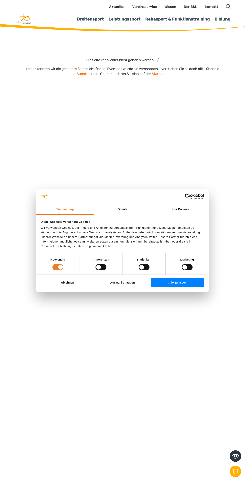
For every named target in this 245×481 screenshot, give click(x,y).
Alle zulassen (177, 282)
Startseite (159, 74)
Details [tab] (122, 209)
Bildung (222, 19)
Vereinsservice (144, 7)
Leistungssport (124, 19)
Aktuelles (117, 7)
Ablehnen (67, 282)
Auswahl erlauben (122, 282)
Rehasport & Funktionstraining (177, 19)
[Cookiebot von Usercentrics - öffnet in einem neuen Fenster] (187, 196)
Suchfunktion (87, 74)
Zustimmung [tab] (65, 209)
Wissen (170, 7)
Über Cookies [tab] (180, 209)
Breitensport (90, 19)
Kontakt (211, 7)
